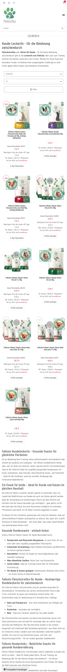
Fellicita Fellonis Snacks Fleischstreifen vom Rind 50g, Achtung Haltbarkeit (16, 208)
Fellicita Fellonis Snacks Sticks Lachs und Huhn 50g (17, 418)
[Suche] (62, 28)
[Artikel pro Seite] (33, 81)
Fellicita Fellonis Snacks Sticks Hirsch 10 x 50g (50, 207)
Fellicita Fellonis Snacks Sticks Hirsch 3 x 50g (17, 279)
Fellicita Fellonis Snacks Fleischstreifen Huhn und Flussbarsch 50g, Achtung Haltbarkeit (17, 135)
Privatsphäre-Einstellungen (15, 669)
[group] (16, 114)
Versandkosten (22, 160)
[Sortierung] (33, 73)
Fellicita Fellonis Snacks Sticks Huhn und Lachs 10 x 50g (17, 349)
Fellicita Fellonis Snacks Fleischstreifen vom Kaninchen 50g (50, 133)
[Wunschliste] (13, 2)
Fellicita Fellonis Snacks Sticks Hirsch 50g (50, 279)
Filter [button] (33, 89)
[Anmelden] (4, 2)
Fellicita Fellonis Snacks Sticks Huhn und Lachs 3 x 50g (50, 349)
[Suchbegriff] (33, 28)
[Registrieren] (9, 2)
